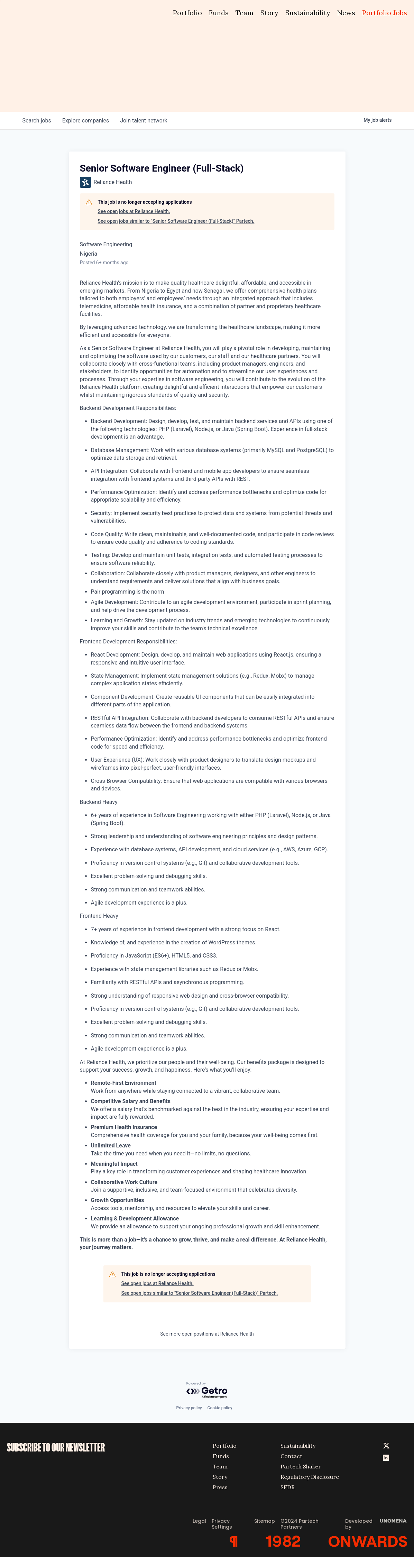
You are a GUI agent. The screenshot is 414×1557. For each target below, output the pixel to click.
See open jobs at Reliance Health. (134, 211)
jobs (36, 120)
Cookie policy (220, 1407)
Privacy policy (189, 1407)
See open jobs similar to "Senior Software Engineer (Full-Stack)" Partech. (176, 221)
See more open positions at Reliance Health (207, 1334)
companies (85, 120)
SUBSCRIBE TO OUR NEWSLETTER (56, 1447)
